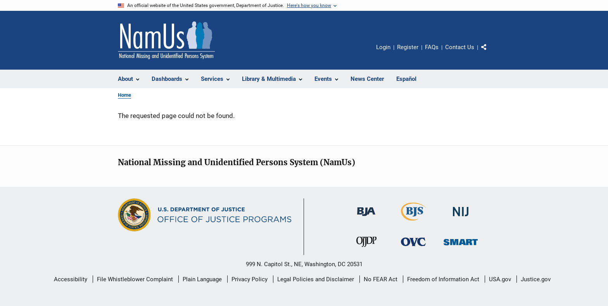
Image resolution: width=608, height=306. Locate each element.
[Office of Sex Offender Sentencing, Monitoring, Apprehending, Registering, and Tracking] (461, 246)
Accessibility (70, 279)
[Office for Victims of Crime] (413, 247)
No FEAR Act (380, 279)
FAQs (432, 47)
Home (124, 95)
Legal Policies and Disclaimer (315, 279)
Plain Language (202, 279)
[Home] (166, 40)
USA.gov (500, 279)
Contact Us (459, 47)
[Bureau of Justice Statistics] (413, 222)
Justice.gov (536, 279)
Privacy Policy (249, 279)
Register (407, 47)
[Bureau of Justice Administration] (366, 217)
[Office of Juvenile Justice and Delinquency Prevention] (366, 248)
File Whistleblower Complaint (135, 279)
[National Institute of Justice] (460, 218)
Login (383, 47)
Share (490, 53)
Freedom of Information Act (443, 279)
